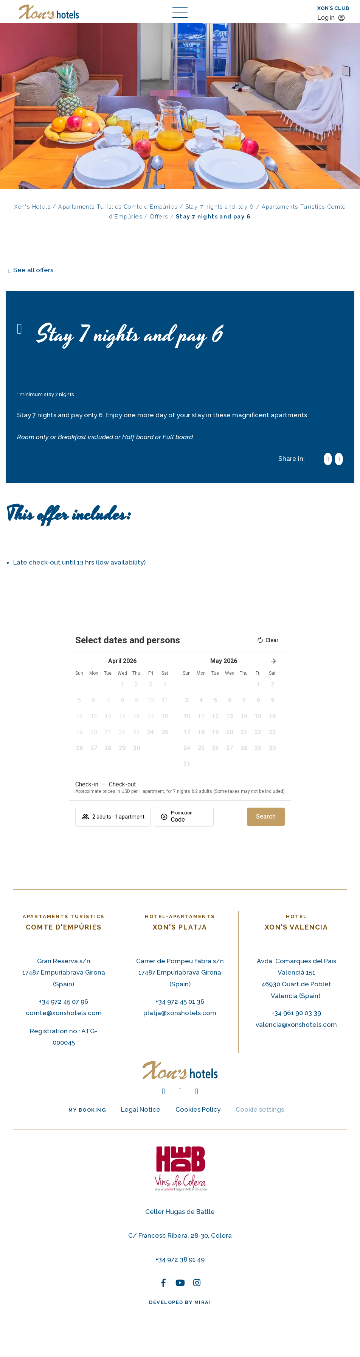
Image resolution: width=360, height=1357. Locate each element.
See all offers (33, 270)
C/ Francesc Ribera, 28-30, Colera (180, 1235)
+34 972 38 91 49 (180, 1259)
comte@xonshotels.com (64, 1013)
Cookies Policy (197, 1109)
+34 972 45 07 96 (63, 1001)
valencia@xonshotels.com (296, 1024)
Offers (159, 216)
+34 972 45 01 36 (179, 1001)
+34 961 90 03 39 (296, 1013)
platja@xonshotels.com (179, 1013)
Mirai (202, 1302)
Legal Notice (140, 1109)
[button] (122, 686)
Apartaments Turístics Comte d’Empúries (117, 206)
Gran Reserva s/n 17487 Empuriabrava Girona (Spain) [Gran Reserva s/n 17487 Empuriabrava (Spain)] (63, 972)
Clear (267, 640)
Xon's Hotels (32, 206)
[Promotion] (189, 819)
